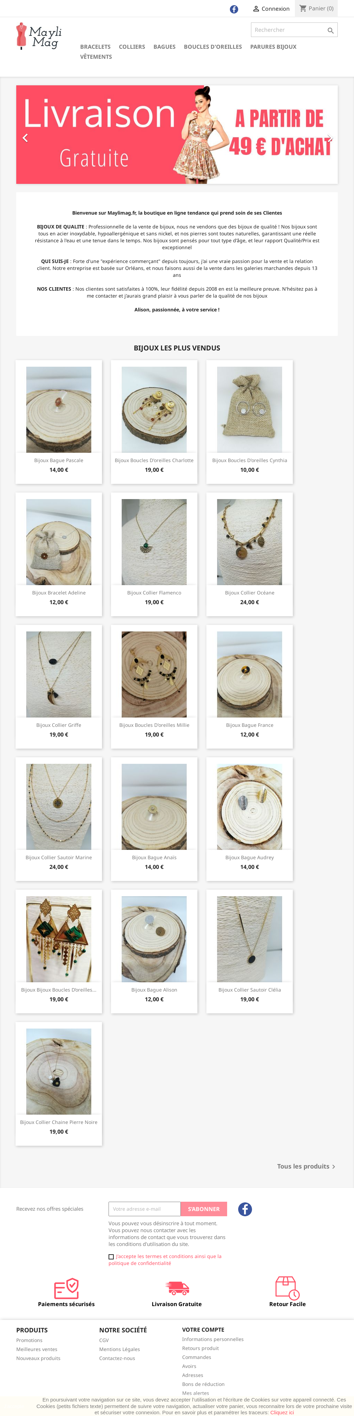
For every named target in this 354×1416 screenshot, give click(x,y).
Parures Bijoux (273, 46)
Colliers (132, 46)
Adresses (192, 1375)
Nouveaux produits (38, 1358)
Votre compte (203, 1329)
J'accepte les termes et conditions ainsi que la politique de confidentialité (165, 1259)
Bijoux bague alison (154, 989)
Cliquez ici (282, 1412)
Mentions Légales (119, 1349)
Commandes (196, 1357)
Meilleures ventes (36, 1349)
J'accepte (14, 1406)
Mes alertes (195, 1393)
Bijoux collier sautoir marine (59, 857)
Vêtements (96, 56)
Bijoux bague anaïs (154, 857)
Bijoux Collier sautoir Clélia (249, 989)
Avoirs (189, 1366)
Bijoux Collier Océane (249, 592)
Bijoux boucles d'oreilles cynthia (249, 460)
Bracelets (95, 46)
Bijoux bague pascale (58, 460)
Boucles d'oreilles (213, 46)
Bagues (164, 46)
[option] (177, 134)
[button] (40, 134)
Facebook (245, 1209)
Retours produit (200, 1348)
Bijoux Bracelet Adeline (59, 592)
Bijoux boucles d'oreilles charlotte (154, 460)
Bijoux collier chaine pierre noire (58, 1122)
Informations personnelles (213, 1339)
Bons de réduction (203, 1384)
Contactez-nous (117, 1358)
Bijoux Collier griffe (58, 725)
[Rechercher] (294, 29)
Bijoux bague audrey (249, 857)
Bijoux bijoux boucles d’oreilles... (58, 989)
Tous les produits (307, 1167)
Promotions (29, 1340)
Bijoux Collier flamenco (154, 592)
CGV (104, 1340)
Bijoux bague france (249, 725)
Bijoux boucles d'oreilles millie (154, 725)
